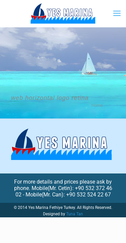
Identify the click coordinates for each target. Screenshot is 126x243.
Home (97, 105)
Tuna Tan (74, 214)
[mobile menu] (117, 13)
